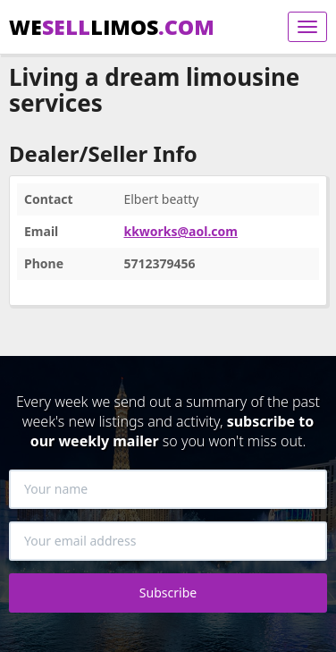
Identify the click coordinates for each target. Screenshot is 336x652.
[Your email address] (168, 541)
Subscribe (168, 592)
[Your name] (168, 489)
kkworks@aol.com (180, 231)
